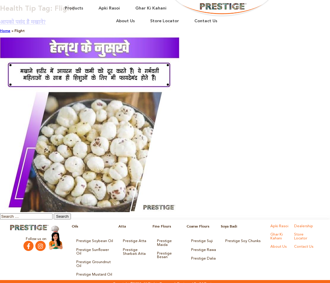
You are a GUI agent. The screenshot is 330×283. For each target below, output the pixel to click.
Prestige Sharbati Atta (133, 251)
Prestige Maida (169, 241)
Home (5, 31)
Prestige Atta (133, 241)
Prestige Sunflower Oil (94, 249)
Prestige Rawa (203, 249)
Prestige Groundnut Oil (92, 259)
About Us (125, 21)
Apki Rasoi (109, 8)
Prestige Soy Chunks (242, 241)
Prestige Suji (201, 241)
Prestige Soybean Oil (93, 241)
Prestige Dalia (202, 258)
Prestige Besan (169, 249)
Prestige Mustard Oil (93, 269)
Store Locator (164, 21)
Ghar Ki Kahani (150, 8)
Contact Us (205, 21)
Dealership (303, 226)
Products (74, 8)
